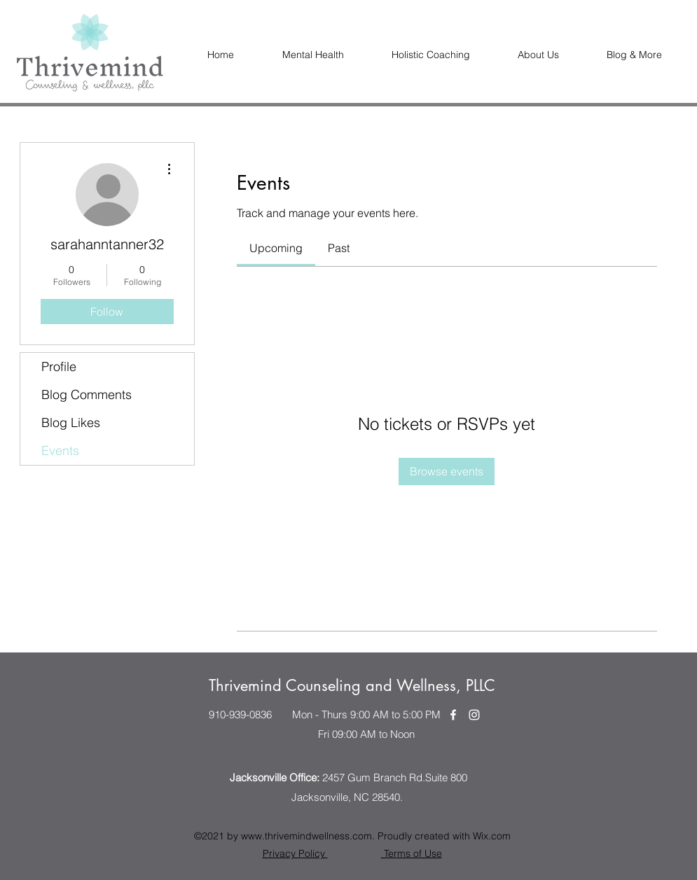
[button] (538, 55)
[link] (276, 248)
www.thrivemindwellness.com (306, 836)
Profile (58, 366)
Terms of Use (411, 853)
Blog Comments (86, 394)
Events (60, 450)
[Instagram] (474, 715)
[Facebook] (453, 715)
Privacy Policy (295, 853)
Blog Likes (70, 422)
